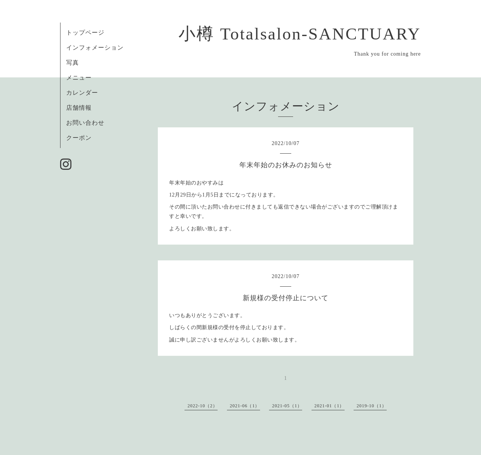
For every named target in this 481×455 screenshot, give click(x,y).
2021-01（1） (330, 405)
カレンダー (82, 92)
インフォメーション (95, 47)
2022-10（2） (203, 405)
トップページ (85, 32)
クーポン (79, 138)
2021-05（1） (287, 405)
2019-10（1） (372, 405)
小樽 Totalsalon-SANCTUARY (299, 33)
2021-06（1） (245, 405)
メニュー (79, 77)
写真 (72, 62)
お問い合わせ (85, 122)
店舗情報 (79, 107)
